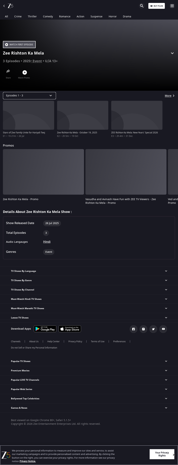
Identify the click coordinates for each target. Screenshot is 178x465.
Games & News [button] (19, 408)
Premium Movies (20, 370)
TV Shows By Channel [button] (22, 289)
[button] (89, 361)
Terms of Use (97, 341)
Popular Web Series (21, 389)
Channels (15, 341)
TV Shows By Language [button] (23, 271)
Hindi (46, 242)
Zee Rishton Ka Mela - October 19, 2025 (77, 132)
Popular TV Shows (20, 361)
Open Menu (172, 6)
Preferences (119, 341)
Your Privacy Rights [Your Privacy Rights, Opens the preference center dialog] (162, 454)
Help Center (53, 341)
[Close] (174, 455)
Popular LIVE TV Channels (25, 380)
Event (37, 61)
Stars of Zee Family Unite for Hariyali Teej (24, 132)
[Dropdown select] (29, 95)
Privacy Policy (75, 341)
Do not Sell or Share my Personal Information (34, 347)
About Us (34, 341)
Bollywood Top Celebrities (25, 398)
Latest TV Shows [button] (20, 317)
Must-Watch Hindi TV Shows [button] (26, 299)
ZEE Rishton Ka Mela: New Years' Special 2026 (134, 132)
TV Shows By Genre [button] (21, 280)
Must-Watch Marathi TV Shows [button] (27, 308)
